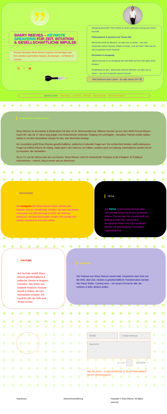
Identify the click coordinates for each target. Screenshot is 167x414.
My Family (87, 96)
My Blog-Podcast (100, 96)
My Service (77, 96)
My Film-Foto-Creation (116, 96)
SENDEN (141, 362)
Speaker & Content (51, 96)
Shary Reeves (65, 96)
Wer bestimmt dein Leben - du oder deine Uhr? (116, 79)
